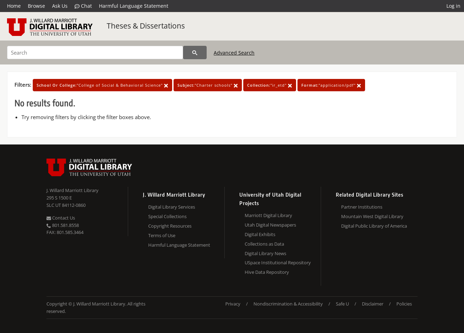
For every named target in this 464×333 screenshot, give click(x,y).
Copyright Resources (170, 226)
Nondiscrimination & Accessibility (288, 304)
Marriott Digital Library (268, 215)
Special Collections (167, 216)
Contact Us (60, 218)
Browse (36, 5)
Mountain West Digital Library (372, 216)
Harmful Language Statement (133, 5)
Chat (83, 6)
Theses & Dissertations (146, 26)
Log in (453, 5)
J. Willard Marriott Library (72, 190)
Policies (404, 304)
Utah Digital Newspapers (270, 225)
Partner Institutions (361, 207)
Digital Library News (265, 253)
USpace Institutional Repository (278, 262)
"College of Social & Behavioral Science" (102, 85)
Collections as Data (264, 244)
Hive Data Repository (267, 272)
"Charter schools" (207, 85)
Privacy (232, 304)
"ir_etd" (269, 85)
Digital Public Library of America (374, 226)
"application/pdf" (331, 85)
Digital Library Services (171, 207)
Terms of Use (161, 235)
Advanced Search (234, 52)
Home (14, 5)
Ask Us (60, 5)
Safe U (342, 304)
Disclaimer (372, 304)
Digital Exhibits (260, 234)
